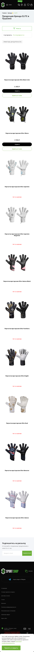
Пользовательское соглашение (8, 610)
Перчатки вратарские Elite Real (17, 423)
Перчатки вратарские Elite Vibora (17, 133)
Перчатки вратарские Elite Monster (17, 470)
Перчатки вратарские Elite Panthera (17, 328)
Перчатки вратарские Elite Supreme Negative (17, 234)
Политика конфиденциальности (8, 607)
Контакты (3, 603)
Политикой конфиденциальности (11, 642)
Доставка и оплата (5, 595)
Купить (17, 91)
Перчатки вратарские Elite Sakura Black (17, 281)
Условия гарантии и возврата (8, 592)
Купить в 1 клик (17, 95)
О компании (4, 588)
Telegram (17, 579)
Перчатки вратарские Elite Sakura (17, 518)
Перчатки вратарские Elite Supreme (17, 187)
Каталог (29, 571)
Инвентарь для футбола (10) (12, 42)
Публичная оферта (5, 614)
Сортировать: (8, 35)
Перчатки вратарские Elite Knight (17, 376)
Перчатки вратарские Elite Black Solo (17, 80)
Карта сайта (4, 618)
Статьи (3, 599)
